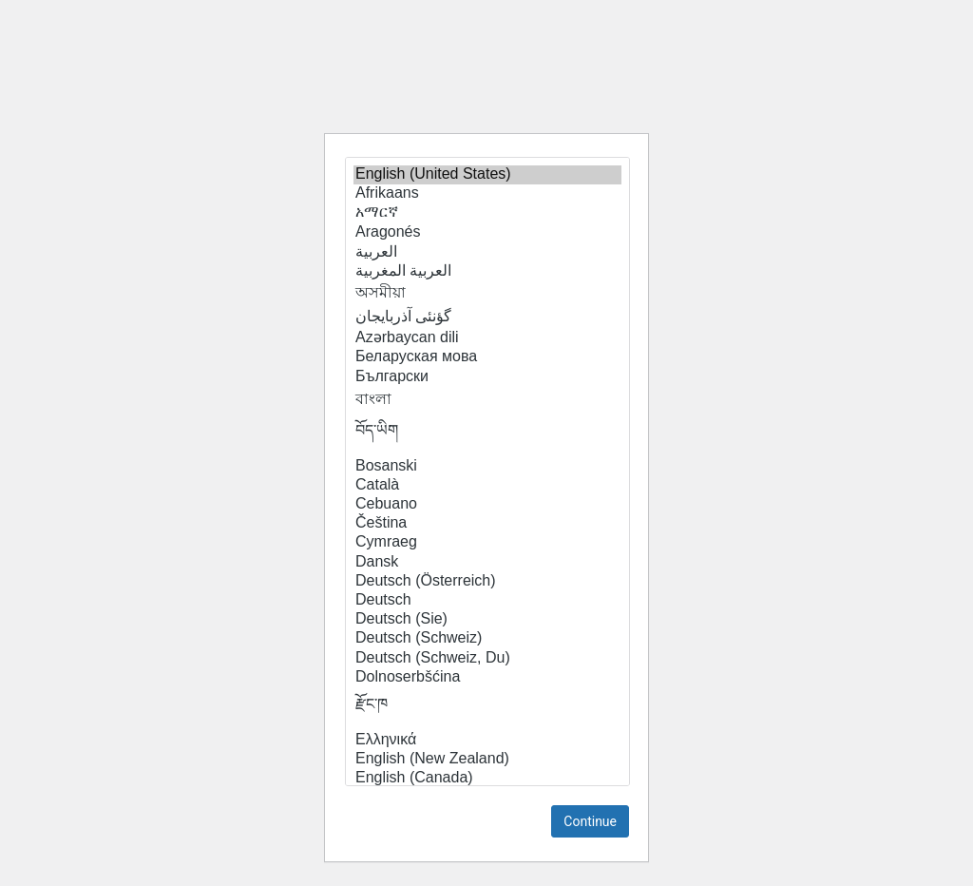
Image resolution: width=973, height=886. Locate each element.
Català (487, 485)
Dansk (487, 562)
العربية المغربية (487, 270)
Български (487, 377)
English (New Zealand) (487, 759)
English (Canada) (487, 778)
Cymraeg (487, 542)
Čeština (487, 523)
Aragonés (487, 232)
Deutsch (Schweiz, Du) (487, 658)
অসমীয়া (487, 293)
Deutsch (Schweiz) (487, 638)
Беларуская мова (487, 357)
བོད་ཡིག (487, 435)
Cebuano (487, 504)
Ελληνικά (487, 740)
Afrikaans (487, 193)
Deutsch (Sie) (487, 619)
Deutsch (487, 600)
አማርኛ (487, 212)
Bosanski (487, 466)
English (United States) (487, 174)
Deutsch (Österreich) (487, 581)
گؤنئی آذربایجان (487, 316)
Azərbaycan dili (487, 337)
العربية (487, 251)
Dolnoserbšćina (487, 677)
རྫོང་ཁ (487, 709)
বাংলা (487, 400)
